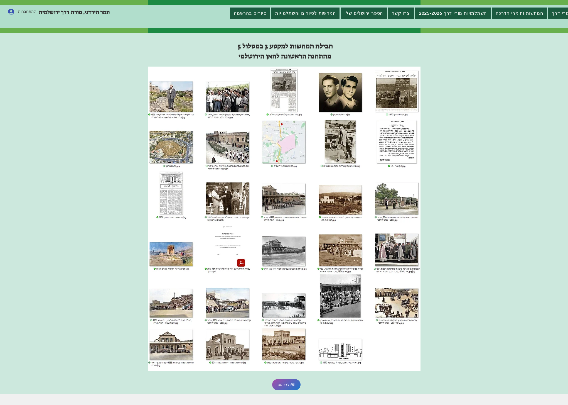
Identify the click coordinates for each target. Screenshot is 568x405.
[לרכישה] (286, 384)
